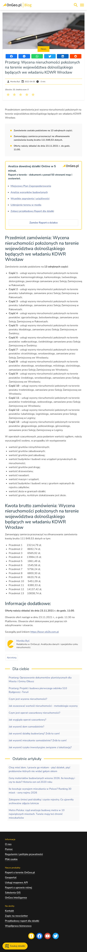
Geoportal (11, 877)
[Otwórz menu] (82, 5)
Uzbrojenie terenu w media (26, 205)
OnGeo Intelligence (16, 897)
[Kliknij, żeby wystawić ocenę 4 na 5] (27, 94)
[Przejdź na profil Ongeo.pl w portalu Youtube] (47, 936)
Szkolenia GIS (13, 892)
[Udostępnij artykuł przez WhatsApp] (37, 56)
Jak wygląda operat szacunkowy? (27, 719)
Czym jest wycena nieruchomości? (28, 699)
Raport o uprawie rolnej (18, 887)
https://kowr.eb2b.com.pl (44, 632)
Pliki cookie (11, 859)
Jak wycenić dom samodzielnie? (26, 726)
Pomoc (9, 849)
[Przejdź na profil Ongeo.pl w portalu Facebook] (39, 936)
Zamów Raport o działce (43, 222)
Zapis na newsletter (16, 916)
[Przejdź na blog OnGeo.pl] (31, 936)
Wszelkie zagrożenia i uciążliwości (30, 198)
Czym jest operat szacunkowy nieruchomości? (34, 713)
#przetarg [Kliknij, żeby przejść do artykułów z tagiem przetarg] (11, 657)
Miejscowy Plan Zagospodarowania (31, 186)
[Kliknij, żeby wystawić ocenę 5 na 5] (33, 94)
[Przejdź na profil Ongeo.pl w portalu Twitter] (56, 936)
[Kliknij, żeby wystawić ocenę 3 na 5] (20, 94)
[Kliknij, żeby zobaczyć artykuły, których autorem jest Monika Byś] (22, 641)
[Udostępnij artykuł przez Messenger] (24, 56)
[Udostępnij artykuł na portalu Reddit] (75, 56)
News (43, 48)
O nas (8, 844)
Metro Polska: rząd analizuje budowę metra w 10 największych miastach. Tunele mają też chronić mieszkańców (37, 814)
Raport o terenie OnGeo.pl (20, 872)
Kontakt (9, 911)
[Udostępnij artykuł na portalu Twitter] (50, 56)
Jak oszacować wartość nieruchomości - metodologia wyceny (43, 706)
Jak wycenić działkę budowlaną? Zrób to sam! (34, 733)
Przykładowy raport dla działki (22, 921)
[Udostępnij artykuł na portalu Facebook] (11, 56)
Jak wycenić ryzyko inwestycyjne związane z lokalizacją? (40, 747)
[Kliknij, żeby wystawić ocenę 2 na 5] (14, 94)
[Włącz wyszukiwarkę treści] (76, 5)
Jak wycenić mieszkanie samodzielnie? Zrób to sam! (38, 740)
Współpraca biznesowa (18, 926)
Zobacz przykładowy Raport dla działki (32, 211)
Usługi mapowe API (16, 882)
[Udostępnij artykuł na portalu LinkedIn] (62, 56)
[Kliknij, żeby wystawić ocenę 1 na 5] (8, 94)
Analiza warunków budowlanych (29, 192)
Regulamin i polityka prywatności (24, 854)
